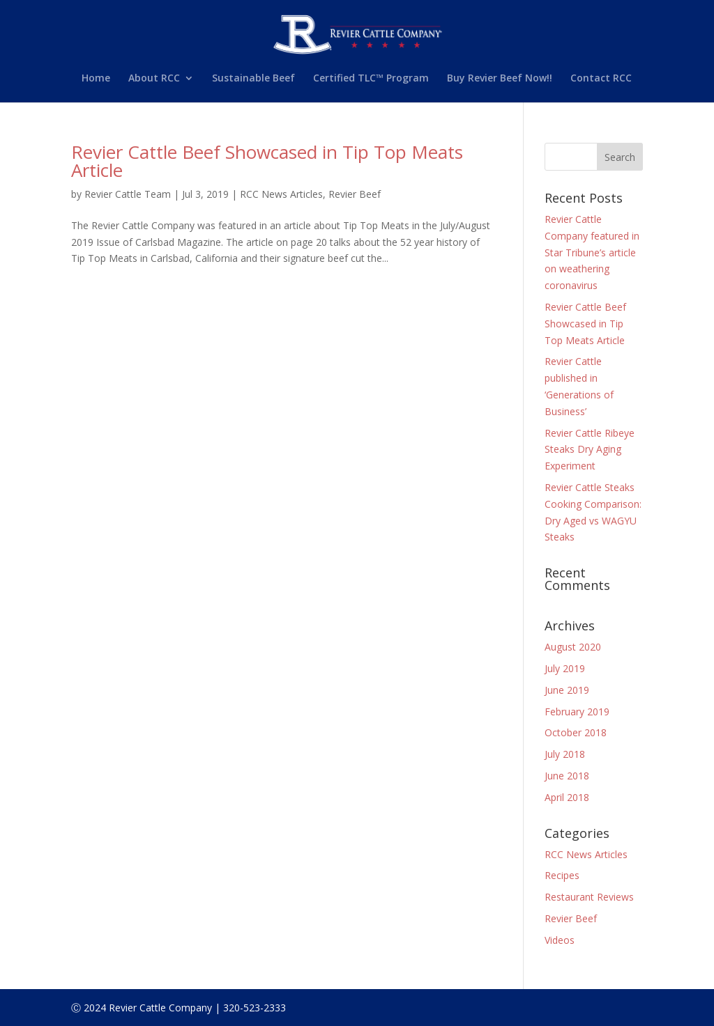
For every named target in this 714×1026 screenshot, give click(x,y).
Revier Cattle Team (127, 194)
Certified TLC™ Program (371, 78)
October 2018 (576, 732)
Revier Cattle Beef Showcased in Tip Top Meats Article (267, 160)
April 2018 (567, 797)
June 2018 (567, 775)
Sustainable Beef (253, 78)
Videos (560, 940)
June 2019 (567, 690)
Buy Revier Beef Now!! (499, 78)
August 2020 (573, 646)
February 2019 (577, 711)
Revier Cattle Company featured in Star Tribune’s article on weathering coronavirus (592, 252)
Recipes (562, 875)
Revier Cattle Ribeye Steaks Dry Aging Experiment (590, 449)
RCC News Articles (281, 194)
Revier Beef (354, 194)
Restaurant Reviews (589, 896)
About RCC (154, 78)
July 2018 (565, 754)
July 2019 (565, 668)
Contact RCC (601, 78)
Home (96, 78)
